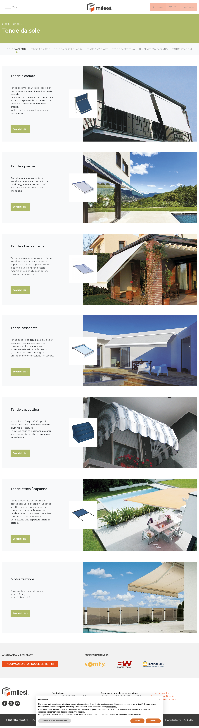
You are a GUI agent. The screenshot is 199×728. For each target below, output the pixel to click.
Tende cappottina (123, 51)
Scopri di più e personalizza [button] (54, 721)
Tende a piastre (40, 51)
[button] (12, 8)
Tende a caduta (16, 51)
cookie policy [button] (111, 707)
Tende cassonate (97, 51)
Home (7, 26)
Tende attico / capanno (153, 51)
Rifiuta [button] (137, 721)
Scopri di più (20, 131)
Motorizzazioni (182, 51)
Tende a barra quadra (68, 51)
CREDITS (188, 722)
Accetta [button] (153, 721)
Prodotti (19, 26)
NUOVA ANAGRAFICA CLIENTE (30, 666)
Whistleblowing (174, 722)
